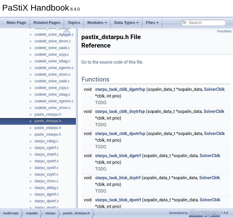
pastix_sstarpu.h (48, 128)
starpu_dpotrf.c (47, 201)
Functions (224, 31)
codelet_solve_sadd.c (52, 48)
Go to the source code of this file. (112, 62)
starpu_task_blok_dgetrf (118, 155)
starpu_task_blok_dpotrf (118, 199)
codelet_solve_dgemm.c (54, 34)
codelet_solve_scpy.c (52, 54)
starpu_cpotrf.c (47, 161)
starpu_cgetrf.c (47, 148)
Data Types (126, 22)
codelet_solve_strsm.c (53, 74)
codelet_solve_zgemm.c (54, 101)
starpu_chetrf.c (47, 154)
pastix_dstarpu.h (48, 121)
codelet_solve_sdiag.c (52, 61)
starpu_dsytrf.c (47, 208)
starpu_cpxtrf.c (47, 168)
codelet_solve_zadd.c (52, 81)
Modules (97, 22)
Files (152, 22)
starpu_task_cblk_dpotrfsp (120, 133)
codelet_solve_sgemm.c (54, 68)
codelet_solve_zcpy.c (52, 88)
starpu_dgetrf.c (47, 194)
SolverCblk (214, 89)
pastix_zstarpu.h (48, 134)
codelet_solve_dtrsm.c (53, 41)
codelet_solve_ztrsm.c (53, 108)
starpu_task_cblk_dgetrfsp (120, 89)
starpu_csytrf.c (46, 174)
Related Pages (46, 22)
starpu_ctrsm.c (47, 181)
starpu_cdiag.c (46, 141)
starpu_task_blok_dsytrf (117, 177)
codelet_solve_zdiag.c (52, 94)
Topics (74, 22)
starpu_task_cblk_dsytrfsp (120, 111)
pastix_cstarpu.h (48, 114)
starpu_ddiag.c (47, 188)
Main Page (16, 22)
